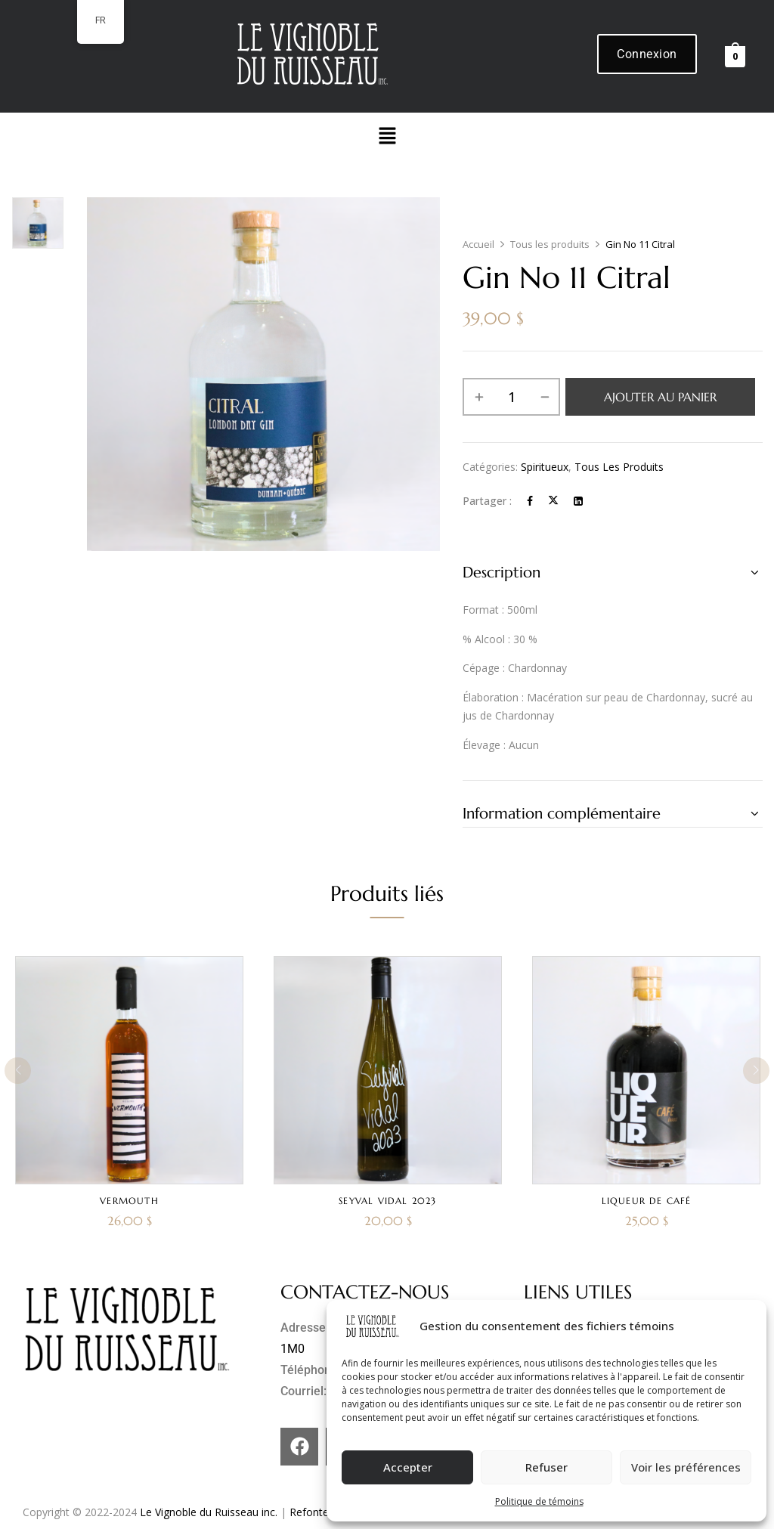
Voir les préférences (686, 1467)
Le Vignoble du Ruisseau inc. (208, 1512)
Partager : (487, 501)
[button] (387, 136)
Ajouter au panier (660, 396)
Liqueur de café (647, 1200)
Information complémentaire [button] (562, 813)
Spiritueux (544, 467)
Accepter (407, 1467)
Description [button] (501, 572)
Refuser (546, 1467)
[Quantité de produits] (511, 396)
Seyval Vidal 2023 (387, 1200)
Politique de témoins (539, 1501)
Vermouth (129, 1200)
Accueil (478, 244)
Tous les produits (550, 244)
